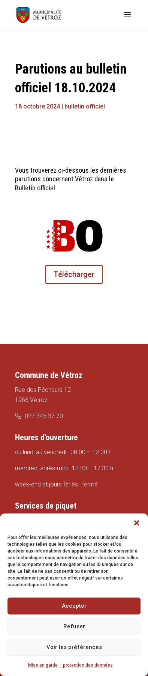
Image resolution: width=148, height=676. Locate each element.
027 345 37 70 (44, 416)
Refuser (74, 626)
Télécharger (74, 274)
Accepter (74, 605)
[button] (137, 523)
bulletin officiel (84, 106)
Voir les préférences (74, 647)
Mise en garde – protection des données (70, 665)
